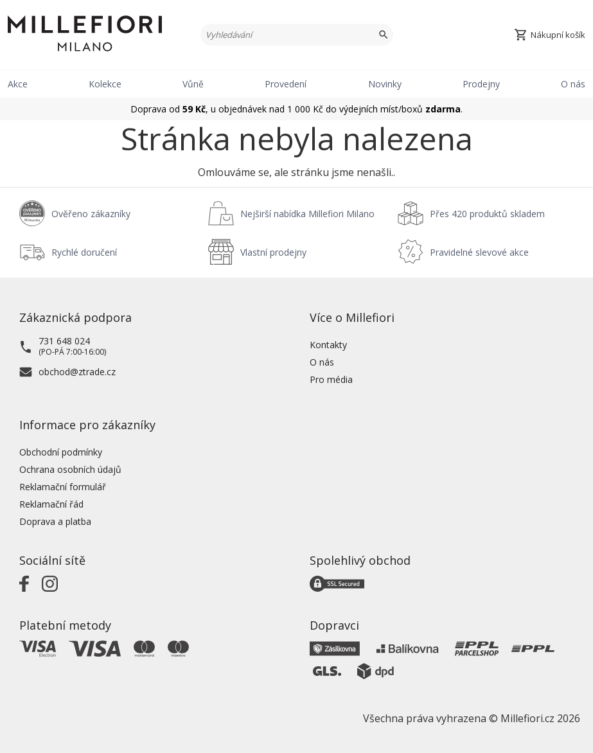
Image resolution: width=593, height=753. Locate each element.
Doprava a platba (55, 521)
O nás (573, 84)
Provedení (285, 84)
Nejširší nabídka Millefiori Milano (307, 214)
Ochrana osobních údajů (70, 469)
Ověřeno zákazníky (90, 214)
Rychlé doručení (84, 252)
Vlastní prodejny (273, 252)
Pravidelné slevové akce (479, 252)
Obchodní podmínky (60, 452)
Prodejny (481, 84)
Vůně (193, 84)
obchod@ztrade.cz (77, 372)
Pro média (331, 379)
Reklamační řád (51, 504)
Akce (18, 84)
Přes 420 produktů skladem (487, 214)
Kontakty (328, 345)
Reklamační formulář (62, 487)
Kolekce (105, 84)
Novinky (385, 84)
